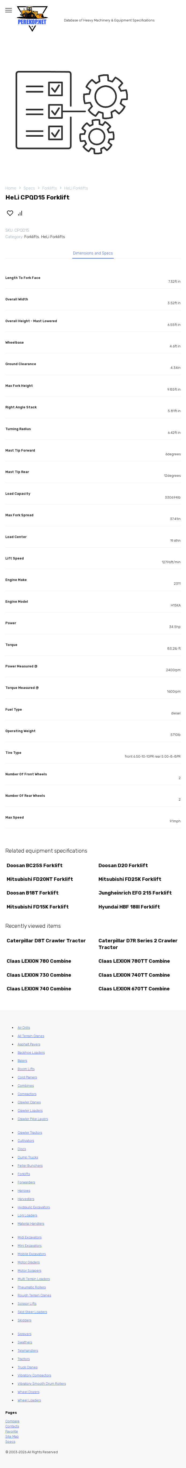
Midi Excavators (29, 1237)
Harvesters (26, 1199)
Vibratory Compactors (34, 1375)
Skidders (24, 1320)
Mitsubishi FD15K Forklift (38, 907)
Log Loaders (27, 1215)
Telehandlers (28, 1351)
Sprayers (24, 1334)
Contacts (12, 1426)
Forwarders (26, 1182)
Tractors (24, 1359)
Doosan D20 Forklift (123, 866)
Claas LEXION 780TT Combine (134, 961)
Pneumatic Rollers (32, 1287)
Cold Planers (27, 1077)
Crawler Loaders (30, 1111)
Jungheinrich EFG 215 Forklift (135, 893)
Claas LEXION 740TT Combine (134, 975)
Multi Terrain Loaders (34, 1279)
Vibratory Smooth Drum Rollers (42, 1384)
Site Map (12, 1436)
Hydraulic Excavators (34, 1207)
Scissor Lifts (27, 1304)
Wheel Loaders (29, 1400)
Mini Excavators (29, 1246)
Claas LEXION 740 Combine (39, 989)
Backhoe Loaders (31, 1053)
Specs (29, 188)
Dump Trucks (28, 1157)
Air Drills (24, 1028)
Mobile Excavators (32, 1254)
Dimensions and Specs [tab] (93, 253)
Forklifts (49, 188)
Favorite (11, 1431)
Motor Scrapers (29, 1271)
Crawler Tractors (30, 1133)
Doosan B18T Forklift (33, 893)
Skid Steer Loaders (32, 1312)
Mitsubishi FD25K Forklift (129, 879)
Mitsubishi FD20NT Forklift (40, 879)
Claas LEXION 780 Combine (39, 961)
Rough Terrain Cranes (34, 1295)
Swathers (25, 1342)
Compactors (27, 1094)
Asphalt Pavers (29, 1044)
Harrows (24, 1191)
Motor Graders (29, 1262)
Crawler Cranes (29, 1102)
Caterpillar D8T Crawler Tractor (46, 941)
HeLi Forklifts (76, 188)
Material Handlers (31, 1224)
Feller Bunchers (30, 1166)
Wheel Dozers (28, 1392)
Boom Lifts (26, 1069)
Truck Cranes (27, 1367)
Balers (22, 1061)
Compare (12, 1421)
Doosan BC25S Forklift (35, 866)
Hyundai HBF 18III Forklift (129, 907)
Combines (26, 1086)
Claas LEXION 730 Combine (39, 975)
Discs (22, 1149)
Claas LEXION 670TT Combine (134, 989)
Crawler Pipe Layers (33, 1119)
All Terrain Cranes (31, 1036)
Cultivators (26, 1141)
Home (10, 188)
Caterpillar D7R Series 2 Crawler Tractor (138, 944)
